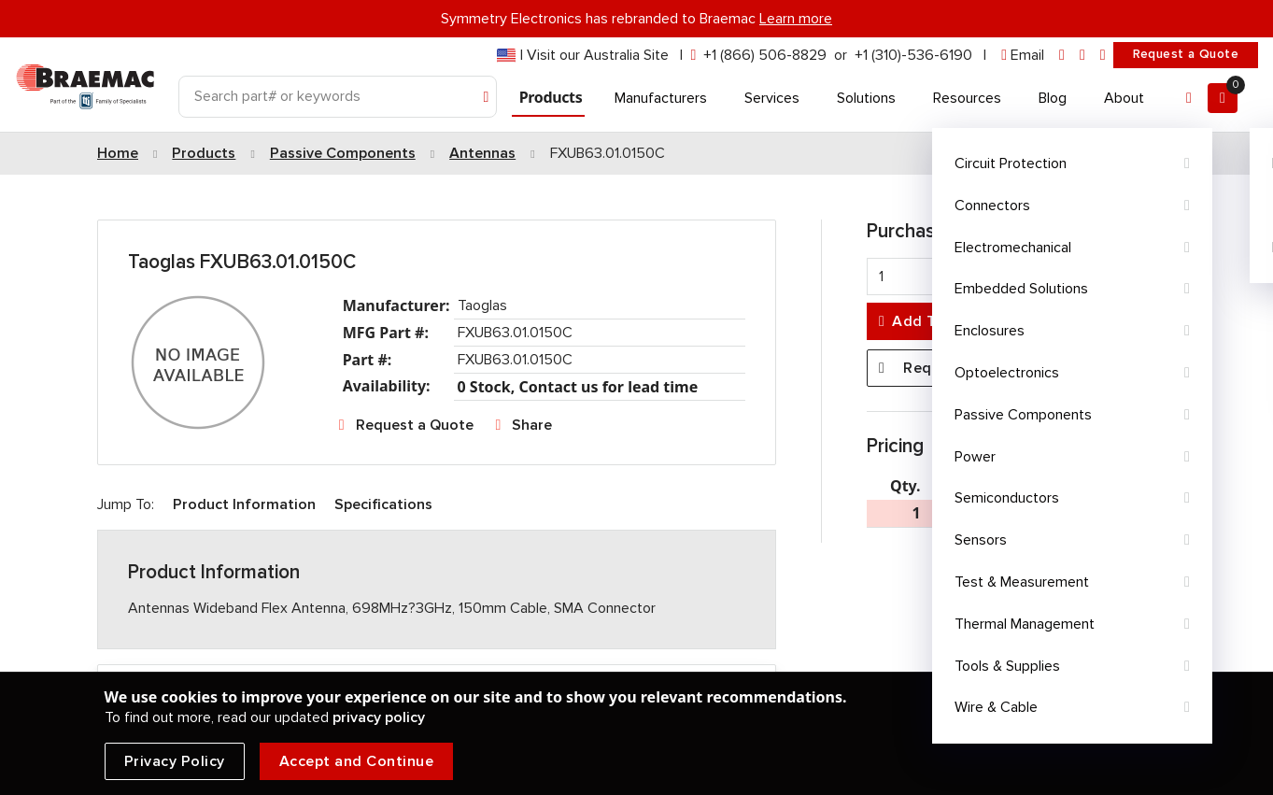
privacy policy (378, 717)
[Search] (337, 97)
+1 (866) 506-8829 (765, 55)
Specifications (383, 504)
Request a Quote (1185, 54)
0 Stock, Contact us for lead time (578, 386)
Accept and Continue (356, 761)
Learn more (795, 18)
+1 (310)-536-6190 (913, 55)
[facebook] (1082, 55)
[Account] (1189, 98)
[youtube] (1103, 55)
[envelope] (1023, 55)
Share (532, 425)
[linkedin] (1062, 55)
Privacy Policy (174, 761)
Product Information (244, 504)
